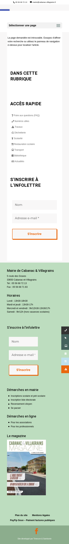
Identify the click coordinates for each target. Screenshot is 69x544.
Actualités (18, 161)
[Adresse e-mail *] (34, 218)
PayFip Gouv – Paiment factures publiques (32, 520)
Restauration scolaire (23, 144)
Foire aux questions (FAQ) (26, 115)
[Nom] (34, 205)
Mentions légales (41, 515)
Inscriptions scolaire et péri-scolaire (28, 396)
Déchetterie (19, 132)
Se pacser (16, 408)
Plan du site (21, 515)
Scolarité (17, 138)
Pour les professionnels (22, 426)
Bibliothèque (19, 155)
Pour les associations (21, 422)
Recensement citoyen (21, 404)
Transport (18, 150)
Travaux (17, 127)
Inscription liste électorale (23, 400)
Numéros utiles (20, 121)
